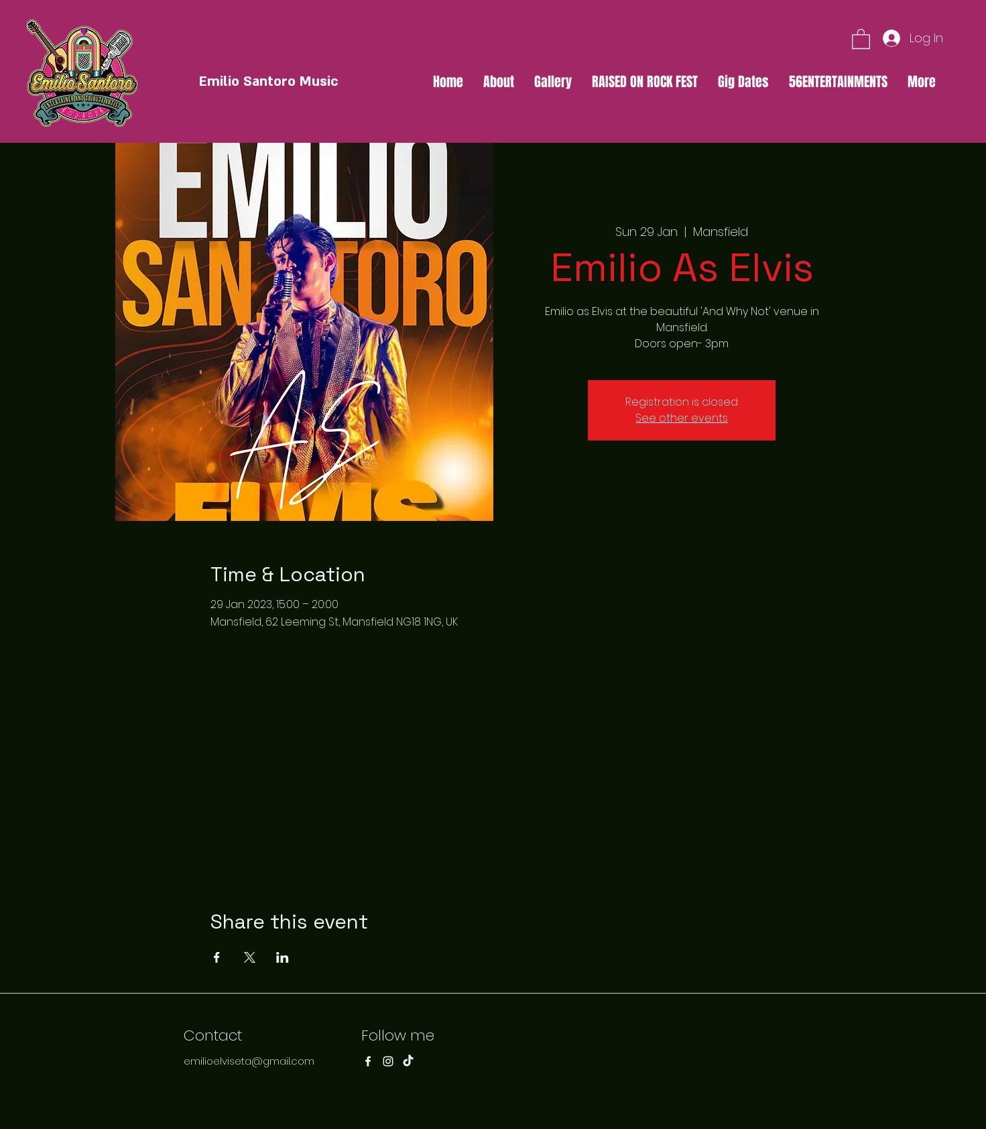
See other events (681, 418)
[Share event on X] (249, 957)
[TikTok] (408, 1061)
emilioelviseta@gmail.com (249, 1061)
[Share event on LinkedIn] (282, 957)
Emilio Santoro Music (268, 81)
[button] (861, 38)
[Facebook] (368, 1061)
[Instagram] (388, 1061)
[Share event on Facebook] (216, 957)
